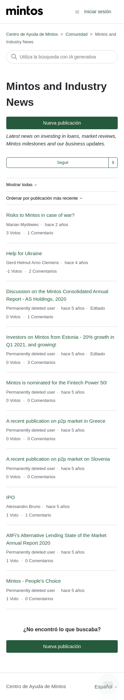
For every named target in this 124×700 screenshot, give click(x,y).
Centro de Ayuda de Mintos (32, 34)
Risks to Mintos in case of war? (40, 215)
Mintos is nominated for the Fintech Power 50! (57, 382)
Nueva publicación (62, 123)
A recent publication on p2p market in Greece (55, 421)
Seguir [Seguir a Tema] (63, 162)
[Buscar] (62, 56)
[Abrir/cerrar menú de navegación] (77, 11)
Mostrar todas (22, 184)
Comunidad (76, 34)
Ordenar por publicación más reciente (44, 198)
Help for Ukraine (24, 253)
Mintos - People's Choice (33, 581)
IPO (10, 497)
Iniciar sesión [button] (97, 11)
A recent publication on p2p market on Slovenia (58, 459)
